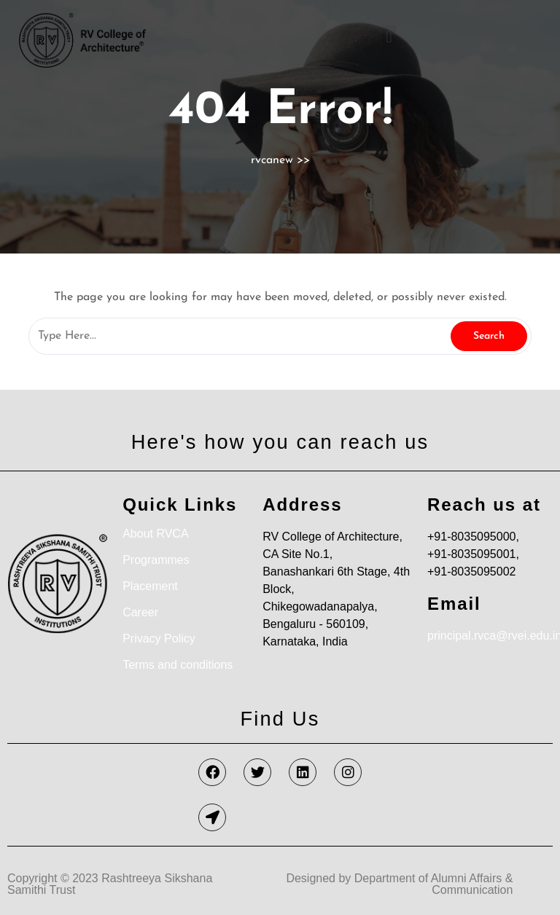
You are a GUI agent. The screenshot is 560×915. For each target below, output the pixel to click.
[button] (389, 37)
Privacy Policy (158, 638)
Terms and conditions (177, 665)
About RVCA (155, 533)
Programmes (156, 560)
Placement (150, 586)
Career (140, 612)
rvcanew (272, 160)
